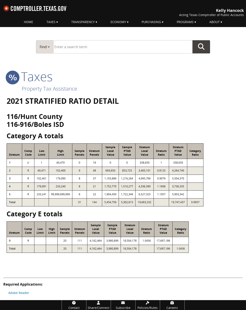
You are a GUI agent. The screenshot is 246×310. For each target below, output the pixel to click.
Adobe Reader (18, 293)
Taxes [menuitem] (50, 22)
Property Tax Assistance (49, 88)
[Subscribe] (123, 305)
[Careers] (172, 305)
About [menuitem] (214, 22)
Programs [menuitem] (185, 22)
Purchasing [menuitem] (151, 22)
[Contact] (74, 305)
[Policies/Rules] (147, 305)
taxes (30, 76)
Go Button (201, 46)
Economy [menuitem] (118, 22)
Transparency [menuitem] (83, 22)
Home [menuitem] (28, 22)
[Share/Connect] (98, 305)
